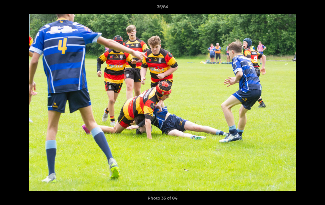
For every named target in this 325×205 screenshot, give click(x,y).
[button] (314, 8)
